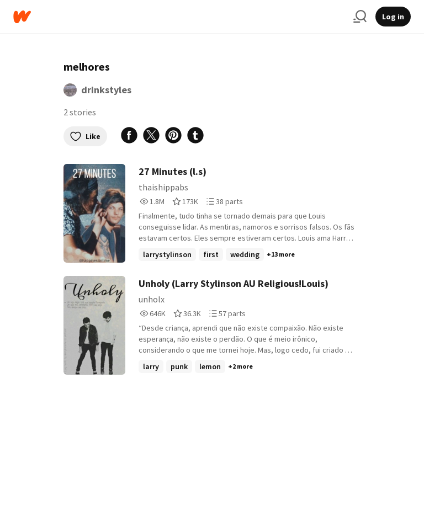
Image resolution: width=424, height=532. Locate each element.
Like (85, 136)
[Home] (178, 17)
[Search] (360, 16)
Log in (393, 16)
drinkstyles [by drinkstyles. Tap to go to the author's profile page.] (106, 89)
